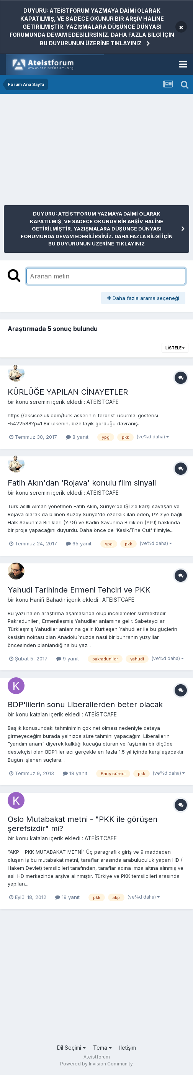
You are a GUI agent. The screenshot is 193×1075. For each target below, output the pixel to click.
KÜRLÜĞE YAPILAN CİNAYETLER (68, 392)
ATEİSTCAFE (103, 401)
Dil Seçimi (71, 1047)
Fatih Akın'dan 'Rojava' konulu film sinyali (82, 482)
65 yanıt (79, 543)
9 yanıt (67, 658)
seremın (40, 401)
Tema (102, 1047)
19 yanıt (67, 897)
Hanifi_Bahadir (47, 599)
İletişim (127, 1047)
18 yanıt (75, 773)
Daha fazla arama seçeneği (143, 298)
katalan (39, 714)
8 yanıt (77, 437)
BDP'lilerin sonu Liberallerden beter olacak (85, 704)
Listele (175, 348)
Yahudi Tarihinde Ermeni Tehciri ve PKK (79, 589)
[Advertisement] (93, 151)
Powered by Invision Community (96, 1064)
